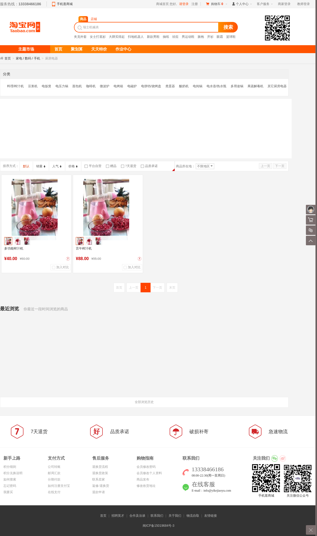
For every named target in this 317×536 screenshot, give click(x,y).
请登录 (184, 4)
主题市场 (26, 49)
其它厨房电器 (277, 86)
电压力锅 (61, 86)
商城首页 (162, 4)
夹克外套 (80, 37)
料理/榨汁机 (15, 86)
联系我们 (157, 515)
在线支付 (54, 492)
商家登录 (284, 4)
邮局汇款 (54, 473)
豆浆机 (33, 86)
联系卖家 (98, 479)
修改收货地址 (146, 486)
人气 (57, 166)
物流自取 (193, 515)
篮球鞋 (231, 37)
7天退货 (128, 166)
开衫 (210, 37)
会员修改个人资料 (149, 473)
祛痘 (175, 37)
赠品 (111, 166)
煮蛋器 (170, 86)
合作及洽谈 (137, 515)
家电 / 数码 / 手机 (28, 58)
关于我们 (175, 515)
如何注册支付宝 (59, 486)
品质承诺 (149, 166)
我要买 (8, 492)
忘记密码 (9, 486)
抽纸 (166, 37)
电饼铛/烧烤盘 (151, 86)
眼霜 (220, 37)
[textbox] (146, 27)
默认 (26, 166)
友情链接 (210, 515)
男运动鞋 (188, 37)
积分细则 (9, 467)
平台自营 (93, 166)
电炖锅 (197, 86)
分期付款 (54, 479)
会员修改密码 (146, 467)
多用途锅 (237, 86)
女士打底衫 (98, 37)
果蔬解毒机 (255, 86)
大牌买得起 (117, 37)
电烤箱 (118, 86)
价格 (73, 166)
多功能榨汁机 (13, 248)
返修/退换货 (100, 486)
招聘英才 (117, 515)
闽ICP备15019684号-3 (158, 526)
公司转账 (54, 467)
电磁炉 (132, 86)
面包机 (77, 86)
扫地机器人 (136, 37)
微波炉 (104, 86)
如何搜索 (9, 479)
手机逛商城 (65, 4)
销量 (40, 166)
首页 (7, 58)
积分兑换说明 (12, 473)
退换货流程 (100, 467)
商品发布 (143, 479)
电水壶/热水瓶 (216, 86)
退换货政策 (100, 473)
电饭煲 (46, 86)
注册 (195, 4)
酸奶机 (184, 86)
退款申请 (98, 492)
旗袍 (201, 37)
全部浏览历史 (144, 402)
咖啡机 (91, 86)
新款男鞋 (153, 37)
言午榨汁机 (84, 248)
